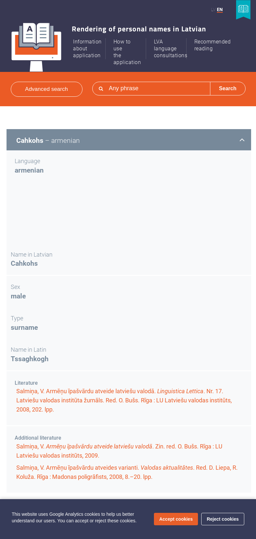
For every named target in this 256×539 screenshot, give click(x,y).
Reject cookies (223, 519)
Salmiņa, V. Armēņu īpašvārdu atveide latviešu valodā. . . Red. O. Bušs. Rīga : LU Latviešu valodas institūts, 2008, (124, 400)
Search (227, 88)
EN (220, 9)
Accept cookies (176, 519)
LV (213, 9)
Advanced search (46, 89)
